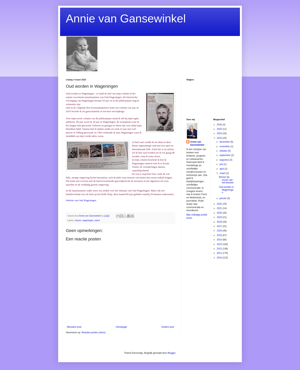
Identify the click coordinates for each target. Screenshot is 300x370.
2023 (220, 138)
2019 (220, 217)
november (224, 146)
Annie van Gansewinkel (126, 18)
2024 (220, 133)
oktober (223, 150)
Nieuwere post (74, 327)
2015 (220, 235)
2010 (220, 257)
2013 (220, 244)
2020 (220, 213)
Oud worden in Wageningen (226, 190)
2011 (220, 253)
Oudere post (167, 327)
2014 (220, 239)
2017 (220, 226)
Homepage (121, 327)
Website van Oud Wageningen (81, 200)
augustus (224, 159)
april (221, 168)
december (224, 141)
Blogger (171, 353)
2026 (220, 124)
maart (222, 173)
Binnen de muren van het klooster (226, 180)
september (225, 155)
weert (97, 220)
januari (223, 198)
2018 (220, 222)
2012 (220, 248)
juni (221, 164)
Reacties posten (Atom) (93, 332)
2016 (220, 230)
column (78, 220)
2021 (220, 208)
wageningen (88, 220)
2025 (220, 129)
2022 (220, 204)
